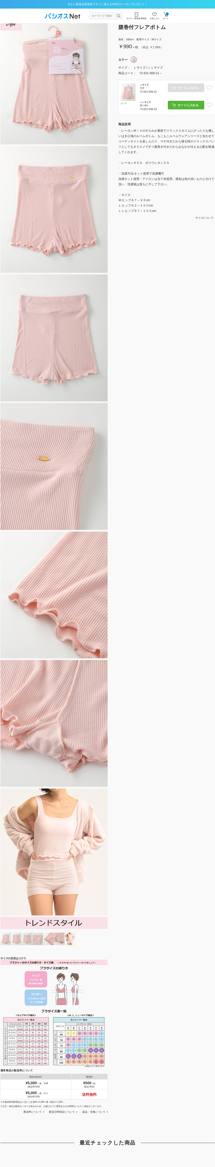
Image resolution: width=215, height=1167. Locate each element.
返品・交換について (93, 1111)
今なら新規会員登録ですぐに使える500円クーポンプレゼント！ (107, 4)
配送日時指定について (62, 1111)
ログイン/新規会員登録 (136, 16)
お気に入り (154, 16)
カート (166, 16)
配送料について (33, 1111)
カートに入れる (187, 105)
